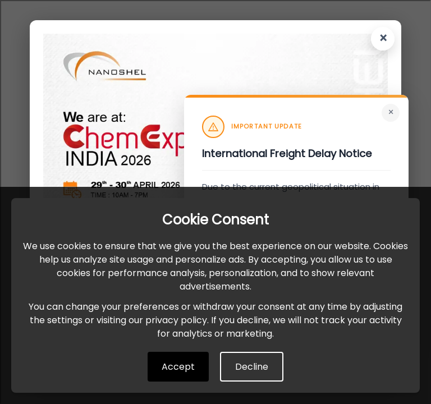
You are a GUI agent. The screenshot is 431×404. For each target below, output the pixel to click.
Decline (251, 366)
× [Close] (391, 112)
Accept (178, 366)
